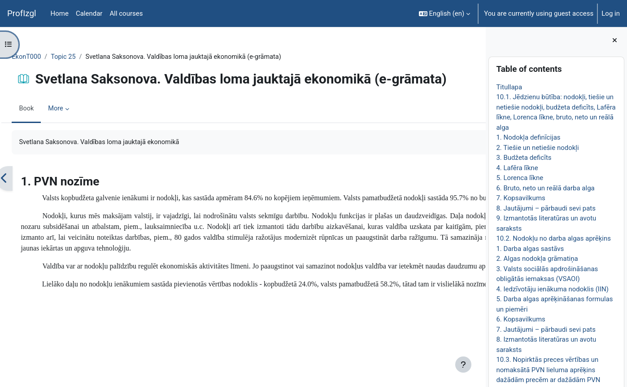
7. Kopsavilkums (520, 198)
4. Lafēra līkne (517, 168)
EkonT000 (47, 57)
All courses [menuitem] (126, 13)
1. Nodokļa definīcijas (528, 137)
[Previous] (24, 179)
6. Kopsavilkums (520, 319)
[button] (444, 13)
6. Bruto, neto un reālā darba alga (545, 188)
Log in (610, 13)
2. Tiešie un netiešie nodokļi (537, 148)
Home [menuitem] (60, 13)
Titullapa (509, 87)
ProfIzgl (21, 13)
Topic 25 (84, 57)
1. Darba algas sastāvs (530, 249)
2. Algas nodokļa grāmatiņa (537, 259)
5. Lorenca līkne (519, 178)
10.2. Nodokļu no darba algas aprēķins (553, 238)
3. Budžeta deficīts (523, 158)
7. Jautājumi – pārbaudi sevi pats (546, 329)
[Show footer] (463, 364)
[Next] (475, 179)
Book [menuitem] (46, 109)
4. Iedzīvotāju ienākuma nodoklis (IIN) (552, 289)
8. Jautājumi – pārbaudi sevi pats (546, 208)
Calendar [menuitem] (89, 13)
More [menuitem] (76, 109)
